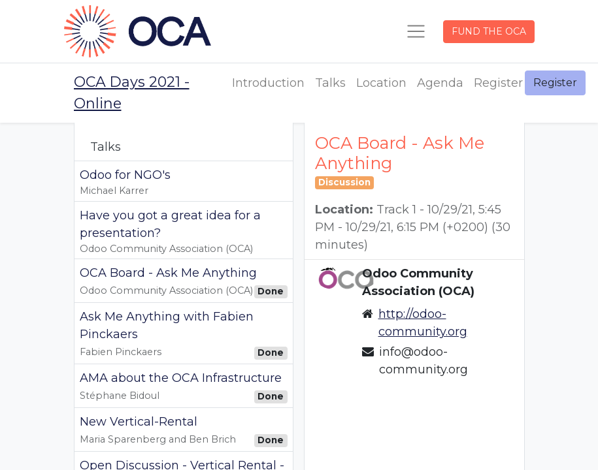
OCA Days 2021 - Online (132, 92)
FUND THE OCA (489, 31)
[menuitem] (268, 83)
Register (555, 82)
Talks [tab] (105, 147)
